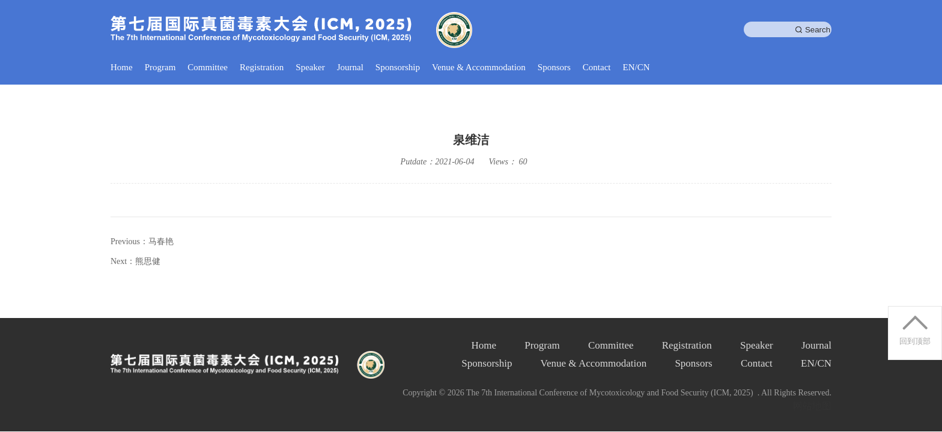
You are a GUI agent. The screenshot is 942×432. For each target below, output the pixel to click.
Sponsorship (397, 67)
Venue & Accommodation (479, 67)
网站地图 (812, 406)
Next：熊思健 (135, 261)
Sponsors (554, 67)
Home (122, 67)
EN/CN (636, 67)
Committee (207, 67)
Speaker (310, 67)
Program (160, 67)
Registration (262, 67)
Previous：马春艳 (142, 241)
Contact (597, 67)
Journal (350, 67)
